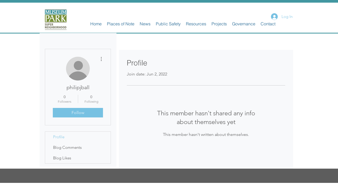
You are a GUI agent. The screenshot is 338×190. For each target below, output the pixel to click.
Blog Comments (67, 147)
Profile (58, 136)
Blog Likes (62, 157)
